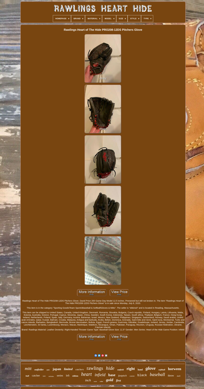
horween (174, 369)
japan (57, 369)
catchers (80, 369)
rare (44, 376)
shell (178, 376)
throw (171, 375)
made (95, 381)
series (60, 375)
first (118, 380)
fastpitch (122, 375)
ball (27, 376)
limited (68, 369)
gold (109, 380)
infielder (51, 376)
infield (100, 374)
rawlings (95, 368)
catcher (36, 375)
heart (86, 374)
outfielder (39, 369)
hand (140, 369)
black (142, 375)
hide (110, 368)
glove (150, 368)
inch (88, 380)
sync (48, 370)
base (111, 375)
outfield (120, 370)
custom (132, 376)
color (101, 381)
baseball (157, 374)
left (67, 375)
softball (162, 370)
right (131, 368)
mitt (28, 368)
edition (75, 376)
